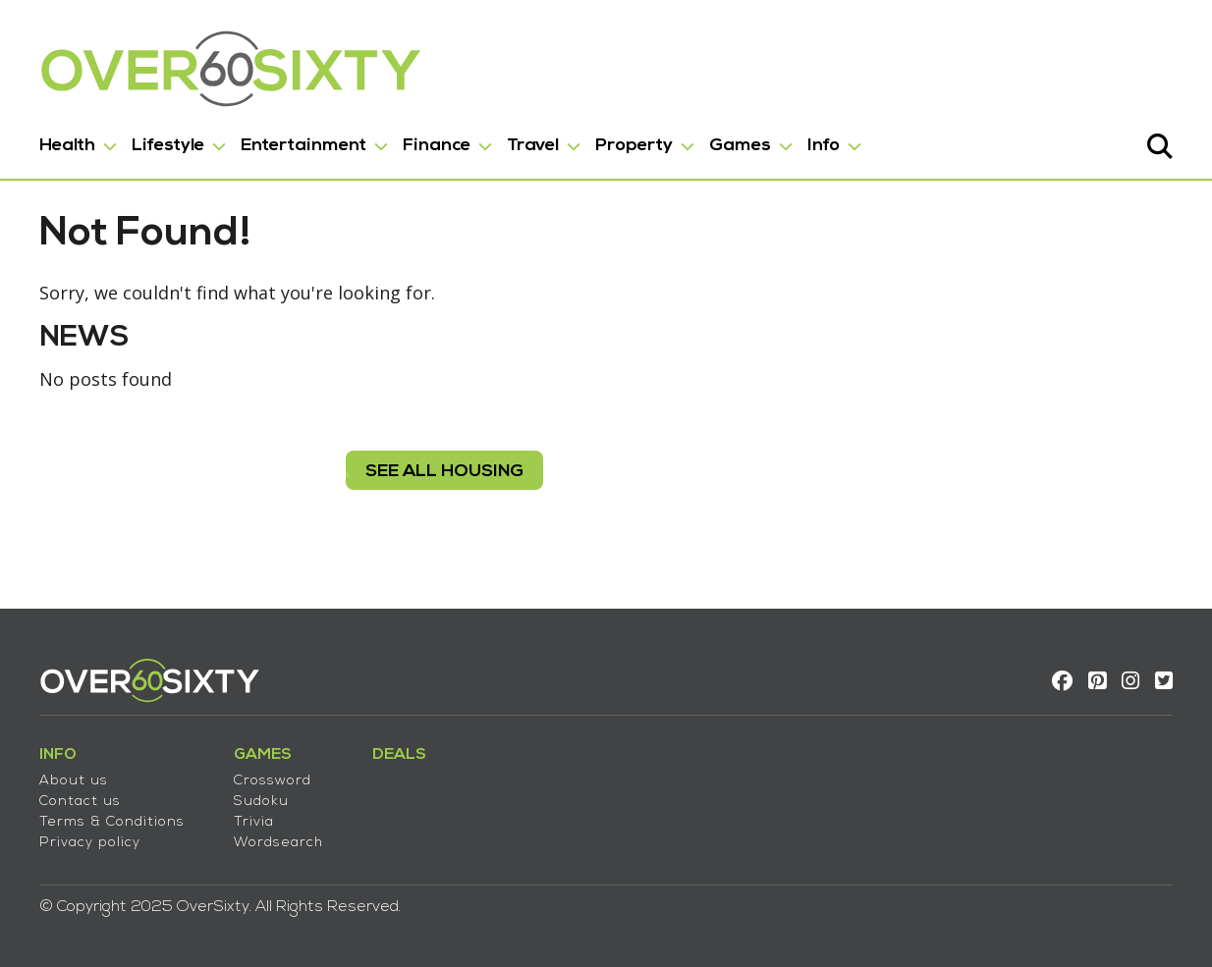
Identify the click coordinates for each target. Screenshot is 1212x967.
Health (67, 145)
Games (740, 145)
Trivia (254, 822)
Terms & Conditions (112, 822)
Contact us (80, 801)
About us (73, 781)
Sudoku (261, 801)
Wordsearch (278, 842)
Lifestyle (168, 145)
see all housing (444, 471)
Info (823, 145)
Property (634, 145)
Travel (533, 145)
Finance (436, 145)
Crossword (272, 781)
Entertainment (303, 145)
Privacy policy (89, 842)
